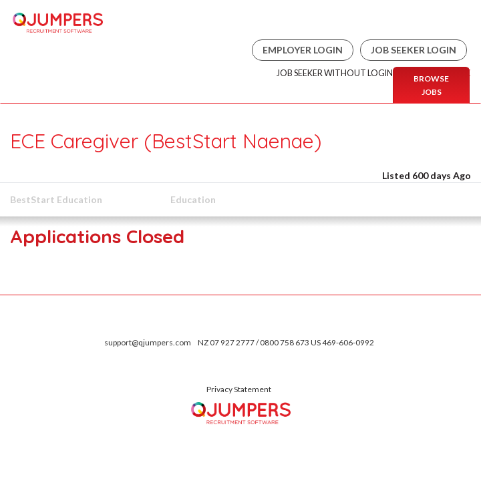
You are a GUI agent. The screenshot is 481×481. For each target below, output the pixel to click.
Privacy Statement (238, 389)
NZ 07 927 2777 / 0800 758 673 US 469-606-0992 (286, 342)
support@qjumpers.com (147, 342)
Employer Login (303, 49)
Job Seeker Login (413, 49)
